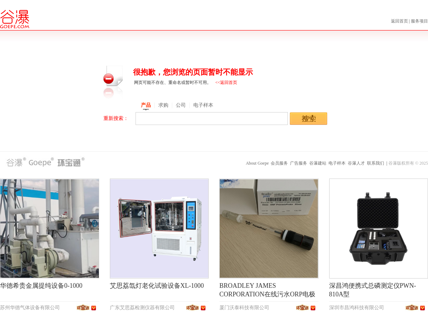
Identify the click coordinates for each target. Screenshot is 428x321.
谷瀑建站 (317, 163)
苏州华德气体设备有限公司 (30, 307)
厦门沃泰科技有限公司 (244, 307)
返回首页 (400, 21)
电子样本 (337, 163)
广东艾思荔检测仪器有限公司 (142, 307)
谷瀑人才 (356, 163)
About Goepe (257, 163)
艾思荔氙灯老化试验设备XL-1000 (157, 285)
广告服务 (298, 163)
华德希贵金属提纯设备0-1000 (41, 285)
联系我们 (375, 163)
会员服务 (279, 163)
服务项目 (419, 21)
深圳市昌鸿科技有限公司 (356, 307)
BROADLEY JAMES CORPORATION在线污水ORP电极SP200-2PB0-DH (267, 294)
